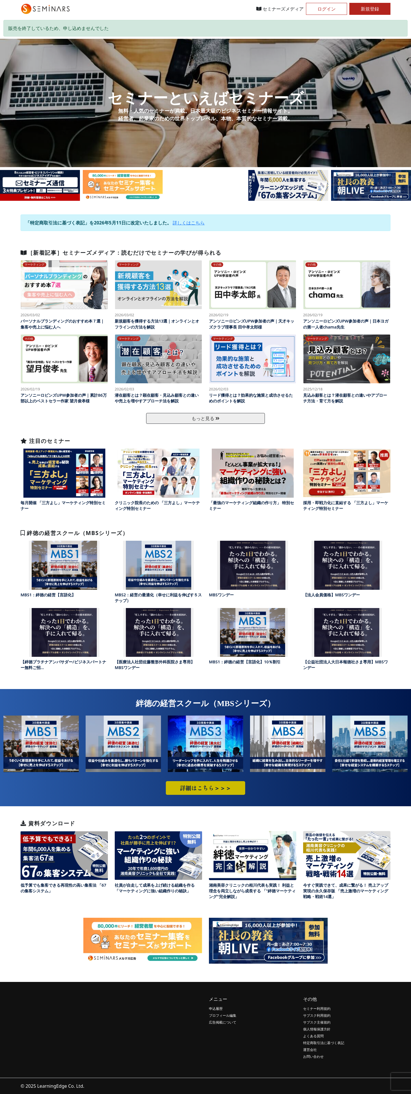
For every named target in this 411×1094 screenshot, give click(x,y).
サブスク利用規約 (317, 1015)
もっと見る (205, 418)
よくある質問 (313, 1036)
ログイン (326, 9)
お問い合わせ (313, 1056)
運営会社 (310, 1049)
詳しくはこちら (189, 223)
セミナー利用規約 (317, 1008)
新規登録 (370, 9)
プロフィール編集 (222, 1015)
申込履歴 (216, 1008)
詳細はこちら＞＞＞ (205, 788)
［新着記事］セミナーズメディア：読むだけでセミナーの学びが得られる (121, 252)
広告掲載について (222, 1022)
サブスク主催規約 (317, 1022)
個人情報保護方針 (317, 1029)
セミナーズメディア (280, 9)
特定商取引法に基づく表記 (323, 1042)
